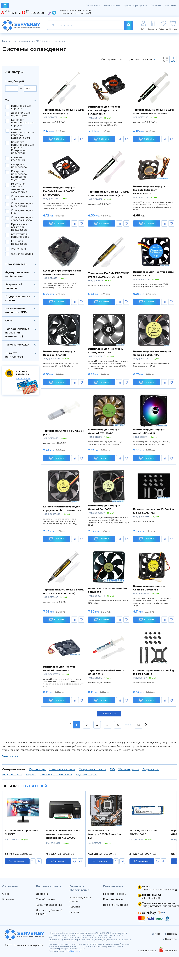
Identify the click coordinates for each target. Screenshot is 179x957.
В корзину (56, 139)
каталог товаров (5, 5)
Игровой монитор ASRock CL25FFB (21, 832)
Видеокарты (150, 769)
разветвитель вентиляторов (20, 235)
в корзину (19, 861)
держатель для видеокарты (21, 114)
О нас (5, 893)
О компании (93, 5)
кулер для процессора (19, 165)
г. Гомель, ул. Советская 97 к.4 (75, 13)
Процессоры (37, 769)
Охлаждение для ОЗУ (22, 211)
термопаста (18, 248)
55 (138, 725)
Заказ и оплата (112, 5)
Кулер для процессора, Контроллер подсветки (19, 175)
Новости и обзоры (114, 893)
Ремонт (74, 912)
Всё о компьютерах (115, 904)
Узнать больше (23, 378)
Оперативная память (92, 769)
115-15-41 (15, 13)
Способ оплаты (45, 899)
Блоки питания (12, 774)
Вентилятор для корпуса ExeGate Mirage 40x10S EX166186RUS (104, 110)
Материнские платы (62, 769)
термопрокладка (22, 254)
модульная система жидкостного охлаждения (19, 188)
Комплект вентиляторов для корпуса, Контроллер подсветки (23, 147)
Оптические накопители (56, 774)
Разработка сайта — (148, 950)
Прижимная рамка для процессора (19, 227)
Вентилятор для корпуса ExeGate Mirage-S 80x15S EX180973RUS (59, 191)
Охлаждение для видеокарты (22, 204)
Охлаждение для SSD (22, 197)
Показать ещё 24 (109, 714)
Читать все (10, 756)
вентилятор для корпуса (21, 107)
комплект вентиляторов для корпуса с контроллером (23, 133)
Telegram (170, 933)
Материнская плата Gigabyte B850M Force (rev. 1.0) (105, 834)
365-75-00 (37, 13)
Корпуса (31, 774)
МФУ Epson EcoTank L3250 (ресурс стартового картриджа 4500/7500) (63, 834)
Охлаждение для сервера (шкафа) (22, 219)
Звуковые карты (86, 774)
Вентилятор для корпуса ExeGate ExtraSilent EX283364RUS (149, 190)
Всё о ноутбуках (113, 899)
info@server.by (73, 951)
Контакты (170, 5)
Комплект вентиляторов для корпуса (23, 123)
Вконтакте (169, 939)
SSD (112, 769)
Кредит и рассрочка (135, 5)
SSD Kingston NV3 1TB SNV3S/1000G (143, 832)
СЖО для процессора (19, 242)
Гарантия (75, 906)
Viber (156, 933)
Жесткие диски (128, 769)
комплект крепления (18, 158)
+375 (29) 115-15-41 (151, 906)
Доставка (156, 5)
